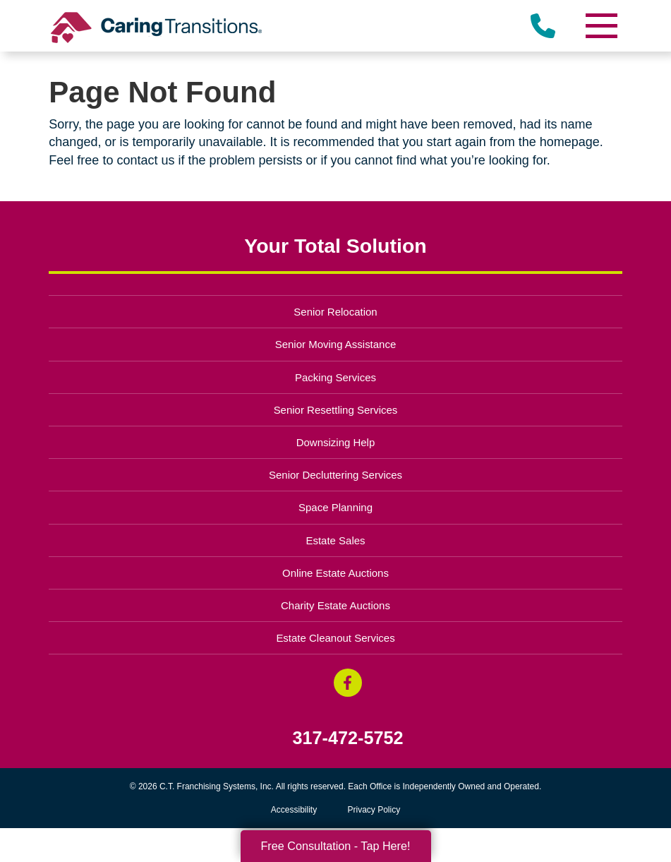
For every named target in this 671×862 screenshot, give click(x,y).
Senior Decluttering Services (335, 475)
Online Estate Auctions (335, 573)
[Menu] (601, 26)
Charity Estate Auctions (335, 605)
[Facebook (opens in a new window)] (348, 683)
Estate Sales (335, 540)
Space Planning (335, 507)
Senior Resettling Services (336, 410)
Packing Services (335, 377)
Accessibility (294, 810)
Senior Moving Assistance (336, 344)
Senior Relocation (335, 312)
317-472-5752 (348, 738)
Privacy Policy (374, 810)
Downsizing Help (335, 442)
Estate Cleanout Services (335, 638)
